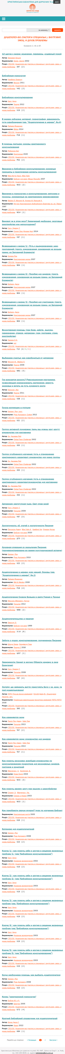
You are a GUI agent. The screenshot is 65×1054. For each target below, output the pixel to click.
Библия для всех (20, 532)
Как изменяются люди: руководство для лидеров (26, 739)
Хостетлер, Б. (25, 771)
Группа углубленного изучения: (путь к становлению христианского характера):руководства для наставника (30, 480)
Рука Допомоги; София (23, 414)
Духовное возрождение (23, 861)
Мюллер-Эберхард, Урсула (18, 601)
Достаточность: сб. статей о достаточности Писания (27, 525)
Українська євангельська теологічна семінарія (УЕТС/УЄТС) (38, 700)
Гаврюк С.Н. (13, 340)
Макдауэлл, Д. (13, 771)
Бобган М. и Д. (14, 1000)
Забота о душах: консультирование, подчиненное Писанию (31, 640)
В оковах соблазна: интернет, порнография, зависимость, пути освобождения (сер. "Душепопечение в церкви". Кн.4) (31, 120)
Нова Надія (18, 774)
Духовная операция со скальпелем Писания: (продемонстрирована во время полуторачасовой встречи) (32, 549)
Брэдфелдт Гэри (25, 644)
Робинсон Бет (13, 151)
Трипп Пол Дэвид (14, 721)
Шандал (17, 1004)
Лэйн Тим (26, 721)
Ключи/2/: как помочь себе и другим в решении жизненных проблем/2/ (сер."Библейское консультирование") (32, 877)
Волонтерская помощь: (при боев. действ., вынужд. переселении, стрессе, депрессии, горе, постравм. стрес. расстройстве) (30, 333)
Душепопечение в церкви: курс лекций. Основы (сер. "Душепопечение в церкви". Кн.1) (28, 573)
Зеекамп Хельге (14, 58)
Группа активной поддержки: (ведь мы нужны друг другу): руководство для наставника (31, 431)
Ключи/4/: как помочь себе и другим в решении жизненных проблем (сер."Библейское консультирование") (32, 927)
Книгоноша (18, 154)
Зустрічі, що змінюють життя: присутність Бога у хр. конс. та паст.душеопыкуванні (32, 688)
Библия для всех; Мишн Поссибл (27, 179)
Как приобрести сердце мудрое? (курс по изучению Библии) (32, 810)
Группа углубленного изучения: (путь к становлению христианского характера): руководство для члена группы (31, 456)
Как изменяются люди (13, 717)
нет (15, 343)
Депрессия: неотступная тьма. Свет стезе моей (25, 504)
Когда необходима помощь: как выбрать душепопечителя (31, 975)
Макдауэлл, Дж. (23, 792)
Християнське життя (22, 814)
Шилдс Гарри (13, 644)
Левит (16, 1025)
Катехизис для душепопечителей (18, 829)
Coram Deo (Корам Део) (23, 231)
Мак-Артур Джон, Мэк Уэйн (19, 176)
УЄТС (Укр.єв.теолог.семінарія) (20, 694)
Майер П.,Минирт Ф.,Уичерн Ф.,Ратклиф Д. (25, 200)
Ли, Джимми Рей (14, 436)
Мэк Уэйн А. (26, 529)
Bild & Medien (19, 582)
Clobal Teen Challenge (22, 464)
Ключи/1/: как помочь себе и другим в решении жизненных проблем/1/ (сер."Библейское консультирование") (32, 852)
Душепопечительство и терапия (18, 618)
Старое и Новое (20, 796)
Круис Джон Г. (13, 1022)
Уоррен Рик (12, 256)
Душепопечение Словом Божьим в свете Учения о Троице (31, 597)
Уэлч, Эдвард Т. (14, 228)
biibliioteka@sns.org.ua (44, 1053)
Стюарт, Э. (12, 792)
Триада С (17, 647)
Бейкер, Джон (13, 284)
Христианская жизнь (22, 259)
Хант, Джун (12, 101)
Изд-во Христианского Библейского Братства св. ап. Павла (38, 204)
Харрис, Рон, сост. (15, 411)
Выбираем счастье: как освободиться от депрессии (28, 358)
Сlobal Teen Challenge (22, 439)
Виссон (17, 83)
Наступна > (53, 1040)
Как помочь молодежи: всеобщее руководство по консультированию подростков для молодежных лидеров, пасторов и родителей (31, 764)
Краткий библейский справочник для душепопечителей (29, 1018)
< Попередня (31, 1040)
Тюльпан (17, 511)
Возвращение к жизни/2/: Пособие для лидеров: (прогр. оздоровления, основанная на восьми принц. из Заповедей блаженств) (32, 277)
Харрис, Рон (13, 554)
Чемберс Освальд (15, 79)
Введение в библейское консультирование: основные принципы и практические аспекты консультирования (29, 170)
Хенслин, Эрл (13, 390)
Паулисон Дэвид (14, 529)
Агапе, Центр (19, 61)
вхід (57, 1)
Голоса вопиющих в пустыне (16, 407)
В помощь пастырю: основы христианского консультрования (24, 145)
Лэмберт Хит (37, 529)
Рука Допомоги (20, 557)
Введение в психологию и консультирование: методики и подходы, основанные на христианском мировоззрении (30, 195)
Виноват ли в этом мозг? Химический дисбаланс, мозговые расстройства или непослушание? (32, 223)
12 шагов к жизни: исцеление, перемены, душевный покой (32, 54)
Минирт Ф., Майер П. (16, 362)
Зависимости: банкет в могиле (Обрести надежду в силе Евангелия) (30, 664)
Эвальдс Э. (12, 622)
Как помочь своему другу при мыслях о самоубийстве (29, 788)
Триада (16, 104)
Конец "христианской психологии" (19, 996)
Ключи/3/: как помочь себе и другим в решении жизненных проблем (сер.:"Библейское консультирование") (32, 902)
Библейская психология (14, 75)
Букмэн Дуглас (49, 529)
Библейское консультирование (17, 97)
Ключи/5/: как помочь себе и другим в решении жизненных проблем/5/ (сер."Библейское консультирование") (32, 952)
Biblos (16, 129)
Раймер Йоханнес (15, 126)
